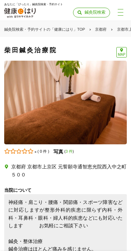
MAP (121, 54)
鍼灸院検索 (95, 12)
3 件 (69, 151)
